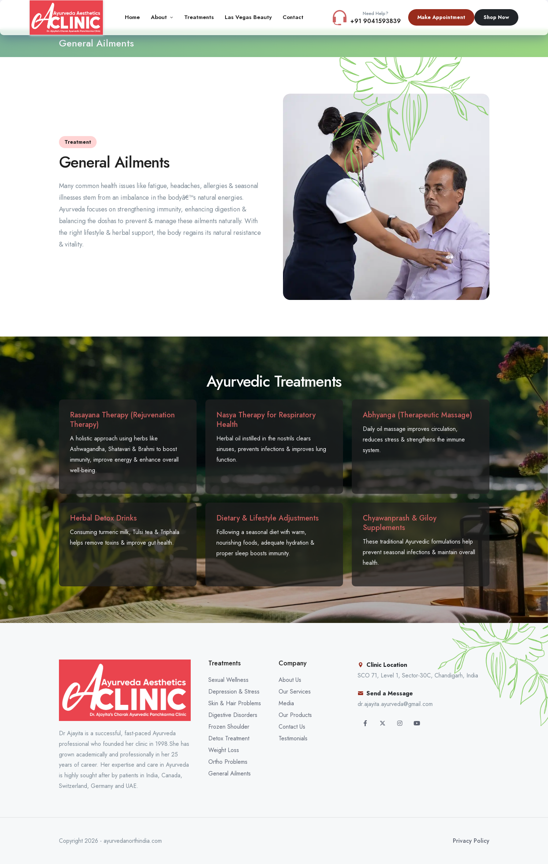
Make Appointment (441, 17)
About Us (290, 680)
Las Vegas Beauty (248, 17)
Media (286, 703)
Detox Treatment (228, 738)
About (159, 17)
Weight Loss (223, 750)
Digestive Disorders (232, 715)
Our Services (295, 691)
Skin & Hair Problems (234, 703)
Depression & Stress (234, 691)
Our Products (295, 715)
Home (132, 17)
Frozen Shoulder (228, 726)
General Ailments (229, 773)
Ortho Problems (227, 762)
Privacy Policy (471, 841)
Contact (293, 17)
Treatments (199, 17)
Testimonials (293, 738)
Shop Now (496, 17)
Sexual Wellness (228, 680)
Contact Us (292, 726)
